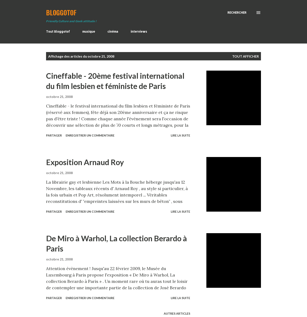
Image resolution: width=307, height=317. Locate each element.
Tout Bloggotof (58, 31)
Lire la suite (180, 135)
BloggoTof (61, 12)
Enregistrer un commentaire (90, 135)
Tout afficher (245, 56)
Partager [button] (54, 135)
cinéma (112, 31)
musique (88, 31)
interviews (139, 31)
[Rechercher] (236, 12)
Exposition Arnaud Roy (85, 162)
